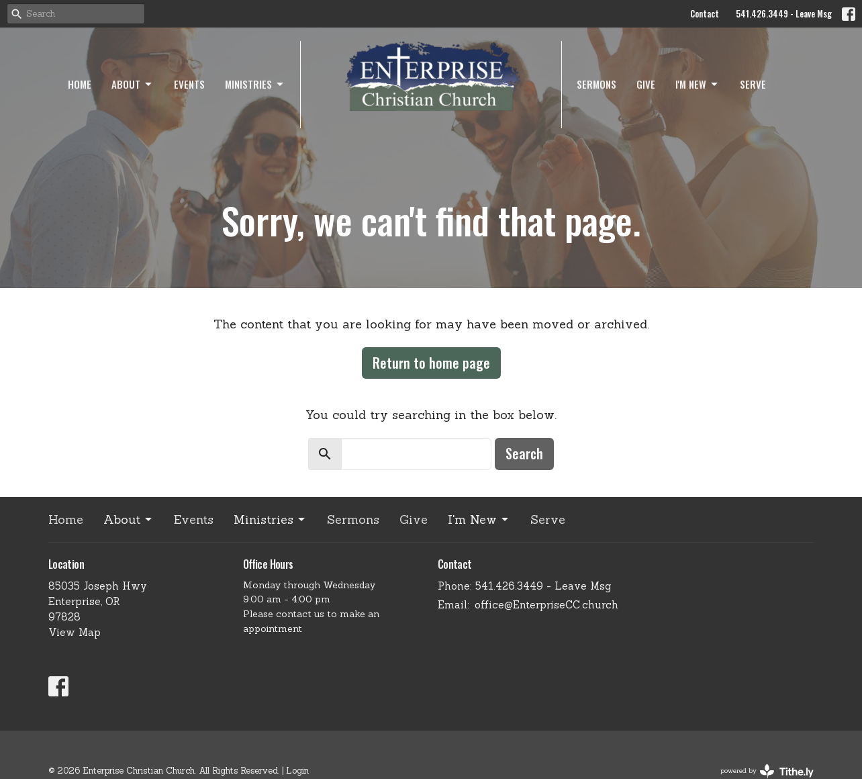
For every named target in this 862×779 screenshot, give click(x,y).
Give (645, 84)
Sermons (596, 84)
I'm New (697, 84)
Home (79, 84)
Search (524, 453)
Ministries (255, 84)
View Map (74, 632)
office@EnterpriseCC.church (546, 604)
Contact (704, 13)
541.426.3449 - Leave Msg (784, 13)
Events (189, 84)
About (132, 84)
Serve (753, 84)
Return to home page (431, 363)
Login (297, 770)
